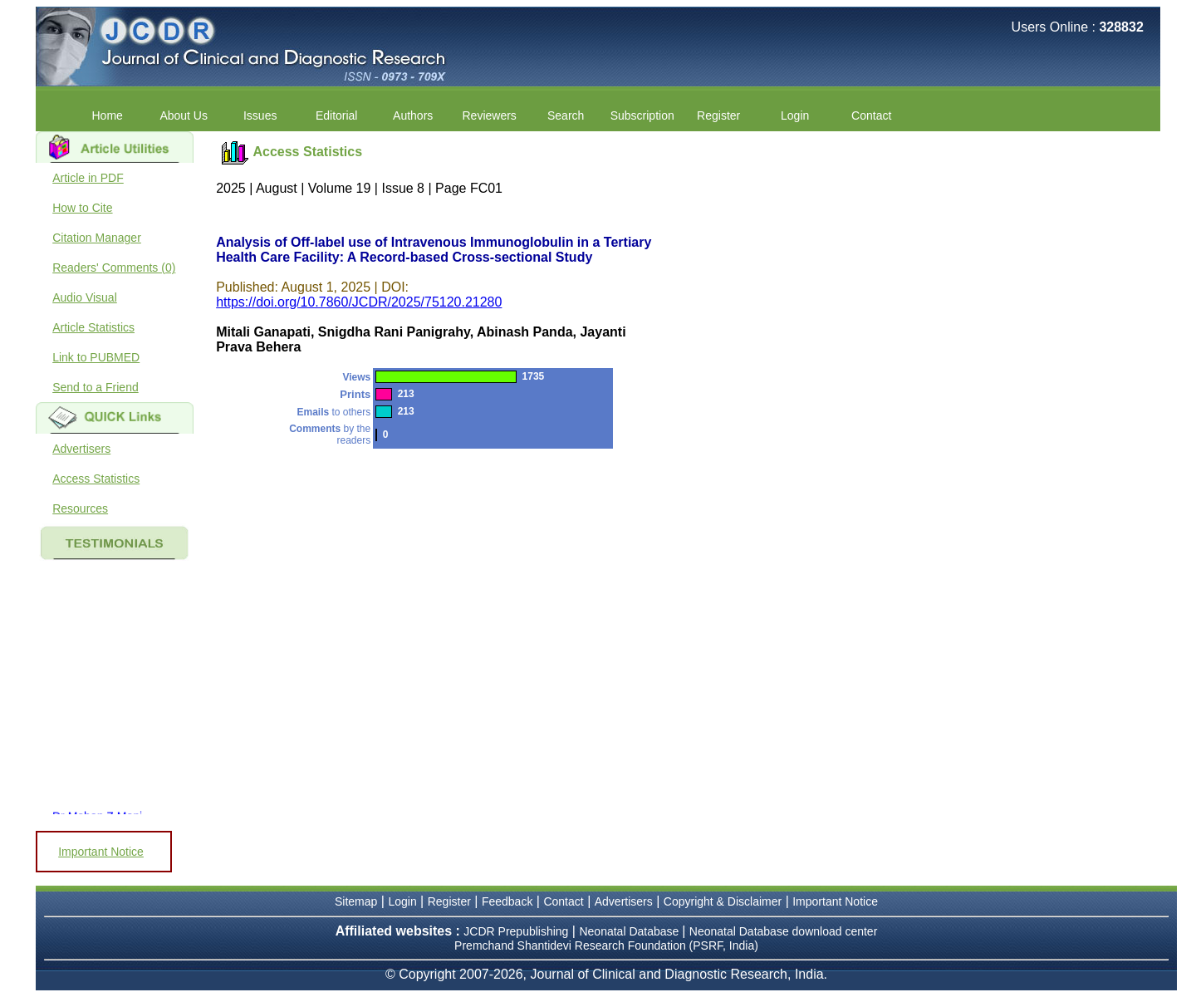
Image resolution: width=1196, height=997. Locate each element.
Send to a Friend (95, 387)
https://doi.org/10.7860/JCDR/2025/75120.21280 (359, 302)
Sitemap (356, 901)
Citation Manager (96, 237)
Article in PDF (88, 177)
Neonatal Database (630, 931)
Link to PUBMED (96, 357)
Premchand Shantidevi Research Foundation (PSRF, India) (606, 945)
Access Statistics (96, 478)
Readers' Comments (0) (113, 267)
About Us (183, 115)
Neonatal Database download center (783, 931)
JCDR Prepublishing (515, 931)
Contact (871, 115)
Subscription (642, 115)
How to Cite (82, 207)
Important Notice (101, 851)
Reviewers (490, 115)
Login (795, 115)
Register (718, 115)
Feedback (507, 901)
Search (565, 115)
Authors (413, 115)
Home (107, 115)
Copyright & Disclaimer (723, 901)
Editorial (337, 115)
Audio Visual (84, 297)
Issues (260, 115)
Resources (80, 508)
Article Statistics (93, 327)
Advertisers (81, 448)
